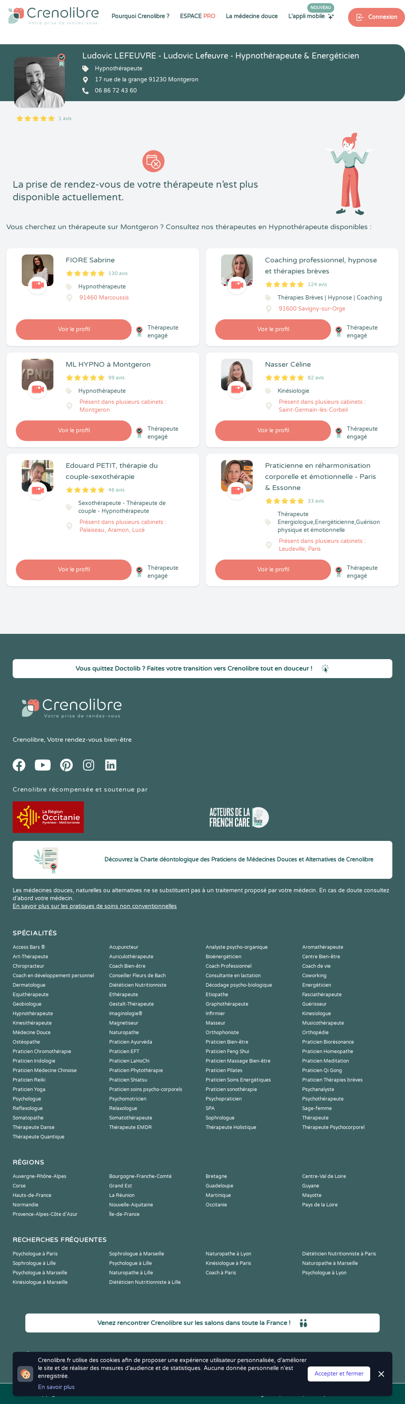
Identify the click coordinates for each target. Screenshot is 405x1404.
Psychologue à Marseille (40, 1273)
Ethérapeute (123, 994)
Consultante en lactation (233, 975)
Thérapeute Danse (34, 1127)
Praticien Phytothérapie (136, 1070)
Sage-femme (317, 1108)
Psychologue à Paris (35, 1254)
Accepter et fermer (338, 1373)
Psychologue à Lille (130, 1263)
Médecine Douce (32, 1032)
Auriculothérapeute (131, 956)
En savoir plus (56, 1387)
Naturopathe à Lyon (228, 1254)
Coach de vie (316, 966)
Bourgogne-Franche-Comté (140, 1176)
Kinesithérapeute (32, 1023)
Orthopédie (315, 1032)
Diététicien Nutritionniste (138, 985)
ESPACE (197, 16)
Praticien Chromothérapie (42, 1051)
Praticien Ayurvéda (130, 1042)
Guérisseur (314, 1004)
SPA (210, 1108)
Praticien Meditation (325, 1061)
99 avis (116, 378)
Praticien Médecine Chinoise (45, 1070)
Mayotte (312, 1195)
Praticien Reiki (29, 1080)
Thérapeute (315, 1118)
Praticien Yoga (29, 1089)
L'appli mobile (311, 16)
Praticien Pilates (224, 1070)
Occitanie (216, 1205)
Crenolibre (28, 740)
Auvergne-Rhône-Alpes (39, 1176)
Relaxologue (123, 1108)
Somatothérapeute (130, 1118)
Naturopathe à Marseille (330, 1263)
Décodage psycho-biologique (239, 985)
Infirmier (215, 1013)
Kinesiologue (316, 1013)
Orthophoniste (222, 1032)
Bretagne (216, 1176)
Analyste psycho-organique (237, 947)
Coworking (314, 975)
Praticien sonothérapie (231, 1089)
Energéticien (316, 985)
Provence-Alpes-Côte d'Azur (45, 1214)
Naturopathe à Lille (131, 1273)
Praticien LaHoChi (129, 1061)
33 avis (316, 501)
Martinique (218, 1195)
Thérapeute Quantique (38, 1137)
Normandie (25, 1205)
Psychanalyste (318, 1089)
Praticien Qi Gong (322, 1070)
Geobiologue (27, 1004)
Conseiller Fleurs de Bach (137, 975)
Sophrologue (220, 1118)
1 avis (65, 118)
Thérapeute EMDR (130, 1127)
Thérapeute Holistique (231, 1127)
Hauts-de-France (32, 1195)
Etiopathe (217, 994)
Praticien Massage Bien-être (238, 1061)
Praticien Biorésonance (328, 1042)
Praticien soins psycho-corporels (145, 1089)
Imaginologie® (125, 1013)
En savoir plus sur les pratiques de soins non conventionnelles (95, 906)
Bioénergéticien (223, 956)
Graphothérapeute (227, 1004)
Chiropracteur (28, 966)
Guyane (310, 1186)
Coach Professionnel (229, 966)
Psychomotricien (127, 1099)
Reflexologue (28, 1108)
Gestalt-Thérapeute (131, 1004)
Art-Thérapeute (30, 956)
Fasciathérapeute (322, 994)
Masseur (215, 1023)
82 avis (316, 378)
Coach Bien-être (127, 966)
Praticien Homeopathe (327, 1051)
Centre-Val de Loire (324, 1176)
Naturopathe (124, 1032)
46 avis (116, 490)
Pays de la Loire (320, 1205)
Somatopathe (28, 1118)
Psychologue (27, 1099)
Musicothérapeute (323, 1023)
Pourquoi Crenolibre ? (140, 16)
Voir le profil (74, 329)
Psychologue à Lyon (324, 1273)
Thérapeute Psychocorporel (333, 1127)
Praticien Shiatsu (128, 1080)
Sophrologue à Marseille (136, 1254)
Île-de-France (124, 1214)
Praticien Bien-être (227, 1042)
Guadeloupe (219, 1186)
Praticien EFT (124, 1051)
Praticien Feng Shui (227, 1051)
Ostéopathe (26, 1042)
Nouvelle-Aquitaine (131, 1205)
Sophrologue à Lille (34, 1263)
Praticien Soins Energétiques (238, 1080)
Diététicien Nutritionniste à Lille (145, 1282)
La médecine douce (252, 16)
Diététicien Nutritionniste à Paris (339, 1254)
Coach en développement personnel (53, 975)
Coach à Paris (221, 1273)
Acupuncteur (123, 947)
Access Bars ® (29, 947)
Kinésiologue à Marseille (40, 1282)
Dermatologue (29, 985)
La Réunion (121, 1195)
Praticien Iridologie (34, 1061)
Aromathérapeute (322, 947)
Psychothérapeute (323, 1099)
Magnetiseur (123, 1023)
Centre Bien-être (321, 956)
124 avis (317, 284)
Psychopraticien (224, 1099)
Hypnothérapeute (33, 1013)
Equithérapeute (31, 994)
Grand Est (120, 1186)
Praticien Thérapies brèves (332, 1080)
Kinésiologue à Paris (228, 1263)
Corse (19, 1186)
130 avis (118, 273)
